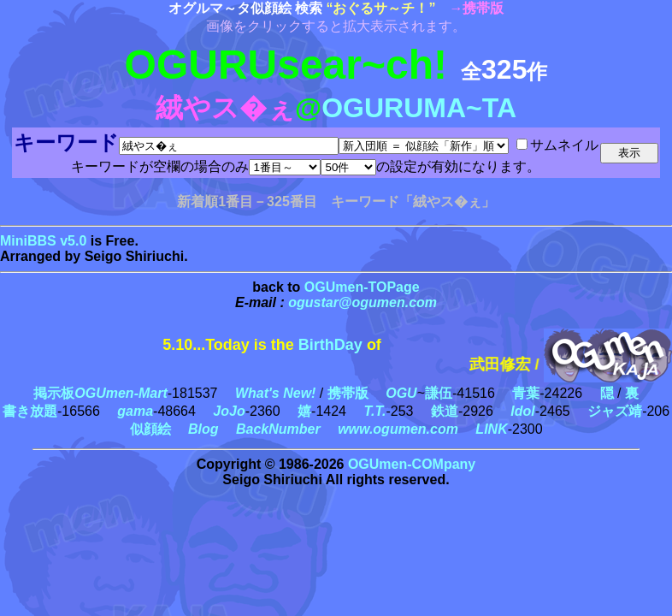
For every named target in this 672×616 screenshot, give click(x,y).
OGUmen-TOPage (362, 287)
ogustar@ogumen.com (362, 302)
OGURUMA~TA (418, 107)
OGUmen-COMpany (411, 464)
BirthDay (330, 344)
